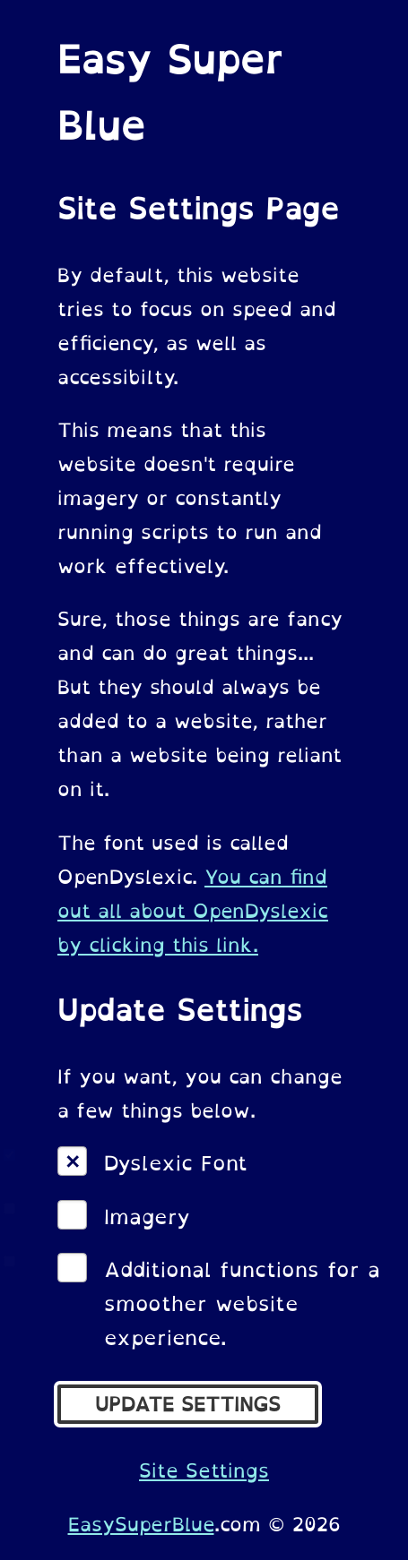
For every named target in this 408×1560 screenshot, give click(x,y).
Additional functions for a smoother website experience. (242, 1304)
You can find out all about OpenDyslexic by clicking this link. (192, 911)
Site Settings (204, 1470)
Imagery (147, 1217)
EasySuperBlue (141, 1524)
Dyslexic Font (175, 1163)
